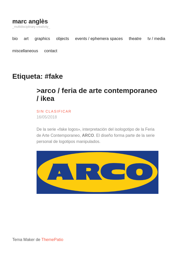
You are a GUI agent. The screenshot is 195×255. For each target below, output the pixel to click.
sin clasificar (54, 111)
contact (50, 51)
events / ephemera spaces (99, 38)
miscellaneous (25, 51)
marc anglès (30, 21)
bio (15, 38)
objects (62, 38)
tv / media (156, 38)
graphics (42, 38)
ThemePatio (52, 239)
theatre (135, 38)
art (26, 38)
